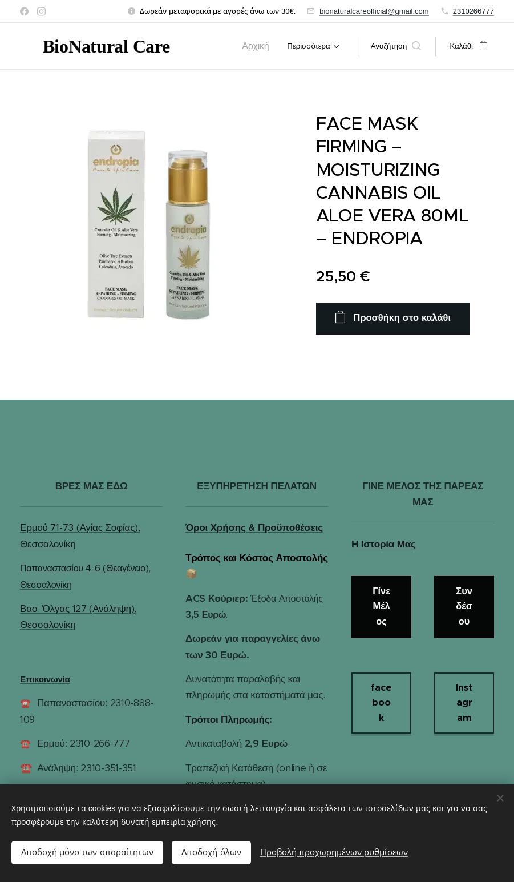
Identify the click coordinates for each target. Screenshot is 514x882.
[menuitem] (260, 46)
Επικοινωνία (45, 679)
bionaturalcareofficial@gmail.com (373, 11)
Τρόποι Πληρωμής (227, 719)
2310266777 (473, 11)
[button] (396, 46)
